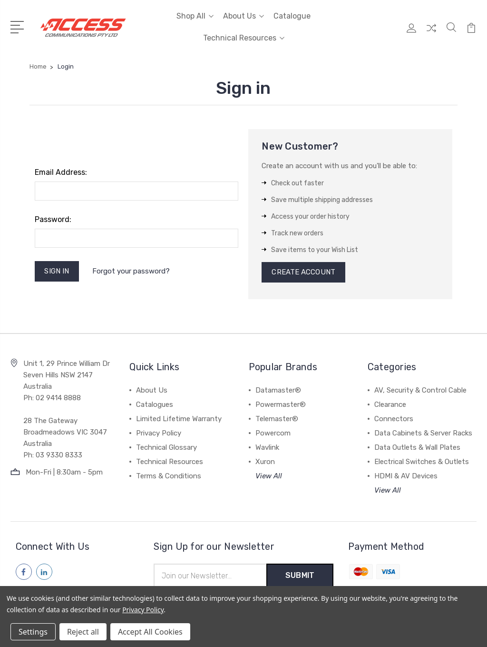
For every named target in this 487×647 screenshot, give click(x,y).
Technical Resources (243, 37)
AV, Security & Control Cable (420, 390)
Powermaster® (280, 405)
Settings (33, 632)
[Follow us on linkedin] (44, 572)
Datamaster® (278, 390)
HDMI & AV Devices (406, 476)
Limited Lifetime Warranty (179, 419)
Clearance (390, 405)
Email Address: (61, 172)
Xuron (265, 462)
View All (268, 476)
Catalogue (292, 15)
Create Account (303, 272)
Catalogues (154, 405)
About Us (243, 15)
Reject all (83, 632)
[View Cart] (471, 33)
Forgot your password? (132, 271)
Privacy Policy (158, 433)
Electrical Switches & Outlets (421, 462)
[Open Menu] (18, 26)
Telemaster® (276, 419)
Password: (53, 219)
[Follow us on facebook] (24, 572)
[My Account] (411, 33)
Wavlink (267, 448)
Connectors (393, 419)
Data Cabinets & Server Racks (423, 433)
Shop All (195, 15)
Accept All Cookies (150, 632)
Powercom (273, 433)
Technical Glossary (166, 448)
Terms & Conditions (168, 476)
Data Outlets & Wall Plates (417, 448)
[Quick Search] (451, 33)
